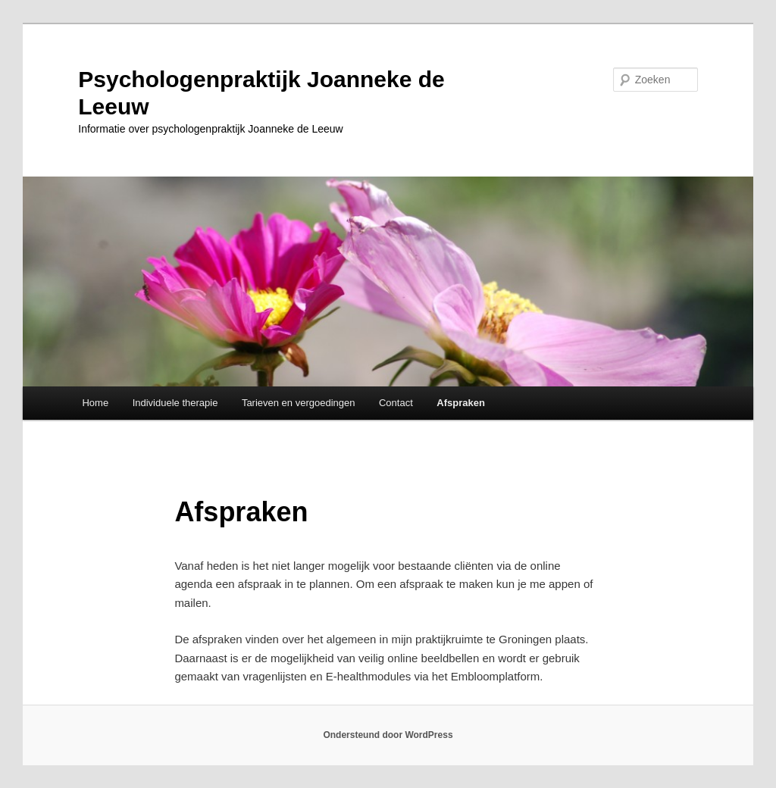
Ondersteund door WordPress (387, 735)
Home (95, 402)
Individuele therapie (175, 402)
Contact (396, 402)
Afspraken (460, 402)
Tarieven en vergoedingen (298, 402)
